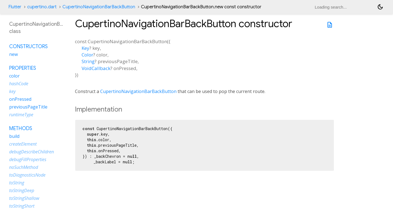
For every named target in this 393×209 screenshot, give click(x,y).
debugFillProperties (27, 159)
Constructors (28, 46)
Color (87, 54)
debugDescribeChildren (31, 152)
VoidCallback (96, 68)
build (14, 136)
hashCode (18, 84)
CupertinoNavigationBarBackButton (98, 7)
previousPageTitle (28, 107)
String (88, 61)
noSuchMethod (23, 167)
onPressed (20, 99)
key (12, 91)
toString (16, 183)
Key (85, 48)
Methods (20, 128)
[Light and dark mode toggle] (380, 6)
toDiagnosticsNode (27, 175)
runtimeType (21, 115)
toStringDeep (21, 190)
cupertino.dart (42, 7)
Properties (22, 68)
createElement (23, 144)
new (13, 54)
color (14, 76)
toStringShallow (24, 198)
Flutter (14, 7)
